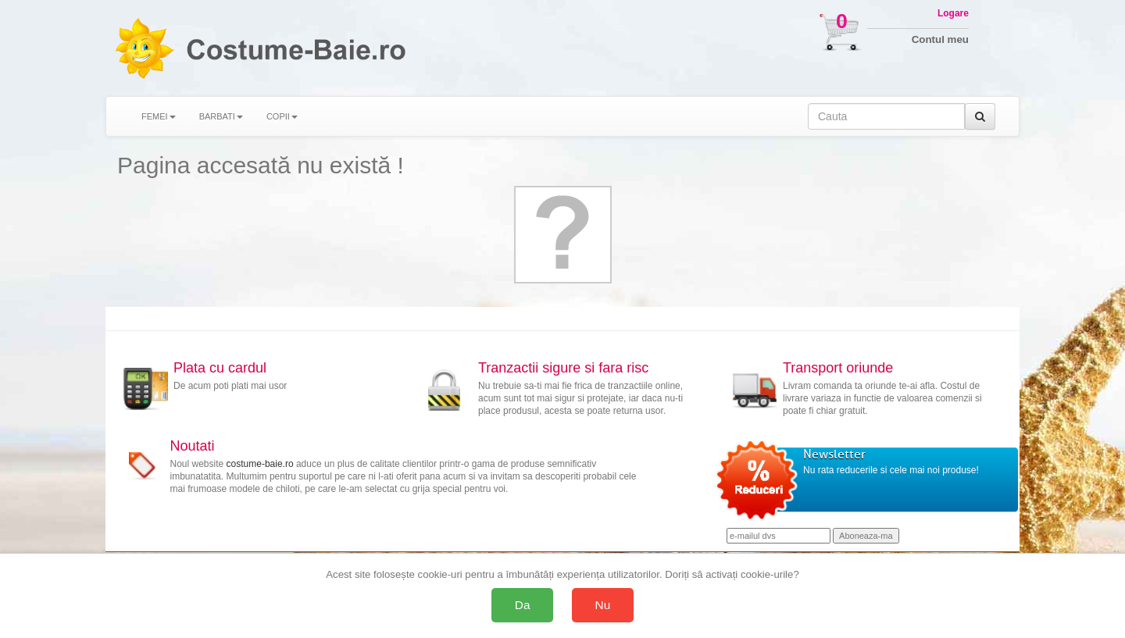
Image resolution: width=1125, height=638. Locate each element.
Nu (603, 604)
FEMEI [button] (158, 116)
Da (522, 604)
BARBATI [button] (221, 116)
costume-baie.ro (260, 463)
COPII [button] (282, 116)
